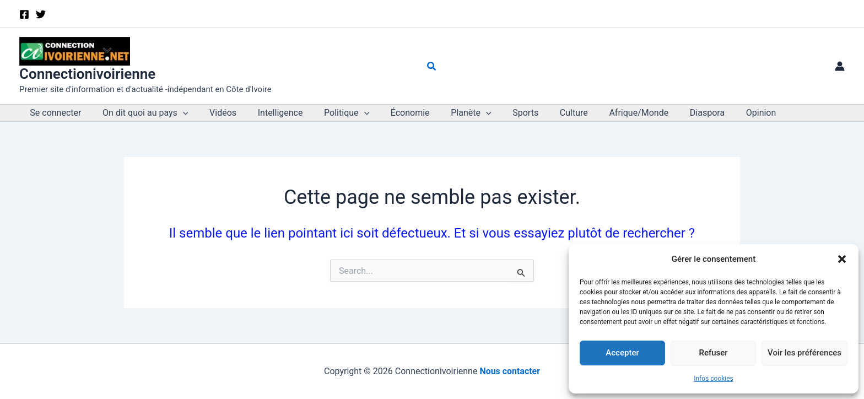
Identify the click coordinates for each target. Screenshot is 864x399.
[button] (841, 259)
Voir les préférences (804, 353)
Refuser (713, 353)
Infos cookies (713, 378)
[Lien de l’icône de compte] (840, 66)
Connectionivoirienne (87, 74)
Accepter (622, 353)
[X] (41, 14)
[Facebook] (24, 14)
